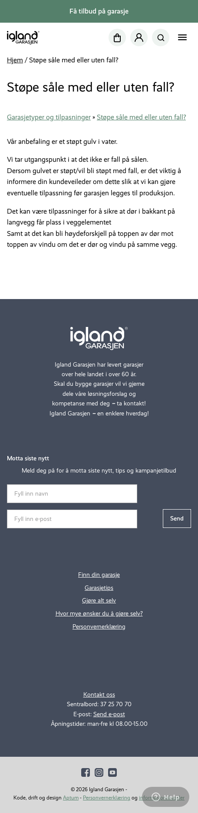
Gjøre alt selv (99, 600)
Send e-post (109, 714)
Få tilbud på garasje (99, 11)
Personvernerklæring (99, 626)
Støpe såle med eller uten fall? (141, 117)
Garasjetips (99, 588)
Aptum (71, 798)
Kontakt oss (99, 694)
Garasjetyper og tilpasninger (49, 117)
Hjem (15, 60)
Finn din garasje (99, 574)
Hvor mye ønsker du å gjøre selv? (99, 613)
